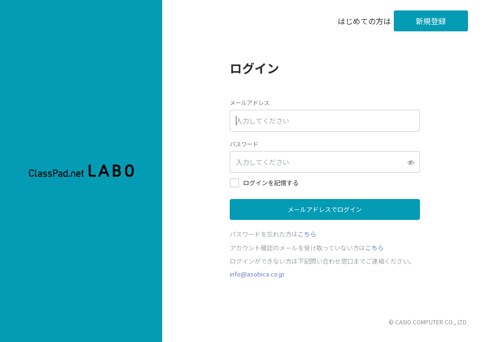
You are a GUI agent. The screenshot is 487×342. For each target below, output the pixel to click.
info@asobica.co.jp (257, 273)
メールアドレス (250, 102)
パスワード (244, 144)
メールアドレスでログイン (325, 209)
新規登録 (431, 21)
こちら (307, 233)
